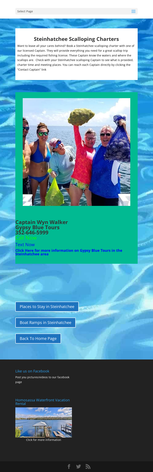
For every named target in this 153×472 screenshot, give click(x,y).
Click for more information (43, 440)
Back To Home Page (38, 338)
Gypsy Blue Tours (37, 227)
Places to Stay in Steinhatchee (47, 306)
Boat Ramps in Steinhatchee (45, 322)
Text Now (25, 244)
